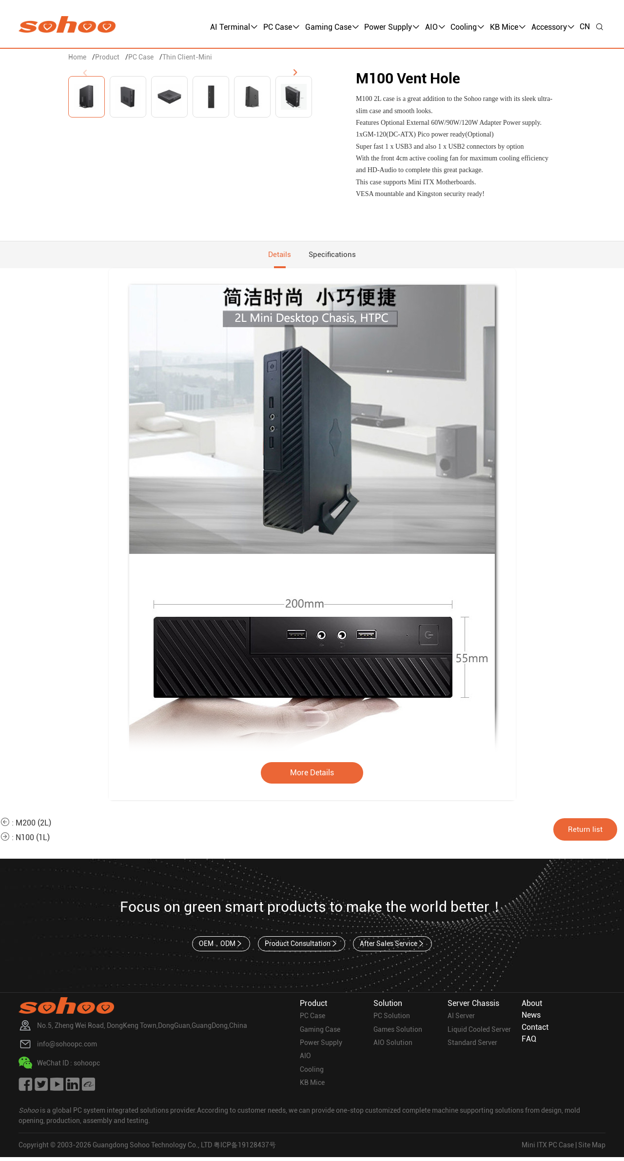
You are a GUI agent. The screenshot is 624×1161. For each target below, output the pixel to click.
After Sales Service (393, 946)
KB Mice (508, 27)
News (531, 1018)
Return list (588, 831)
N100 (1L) (33, 840)
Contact (535, 1030)
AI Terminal (234, 27)
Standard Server (472, 1047)
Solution (387, 1006)
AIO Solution (392, 1047)
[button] (295, 72)
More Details (312, 775)
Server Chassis (473, 1006)
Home (77, 57)
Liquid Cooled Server (479, 1033)
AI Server (461, 1019)
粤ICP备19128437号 (245, 1149)
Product (107, 57)
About (532, 1006)
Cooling (467, 27)
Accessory (553, 27)
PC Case (281, 27)
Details (278, 255)
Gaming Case (332, 27)
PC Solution (391, 1019)
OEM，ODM (220, 946)
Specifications (334, 255)
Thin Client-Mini (187, 57)
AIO (435, 27)
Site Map (591, 1149)
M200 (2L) (33, 825)
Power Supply (392, 27)
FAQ (529, 1042)
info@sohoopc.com (67, 1048)
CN (585, 26)
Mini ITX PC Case (548, 1149)
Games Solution (397, 1033)
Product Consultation (301, 946)
